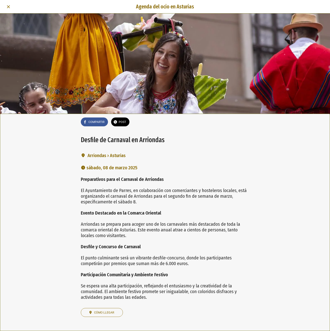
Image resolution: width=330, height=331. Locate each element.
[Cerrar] (8, 6)
